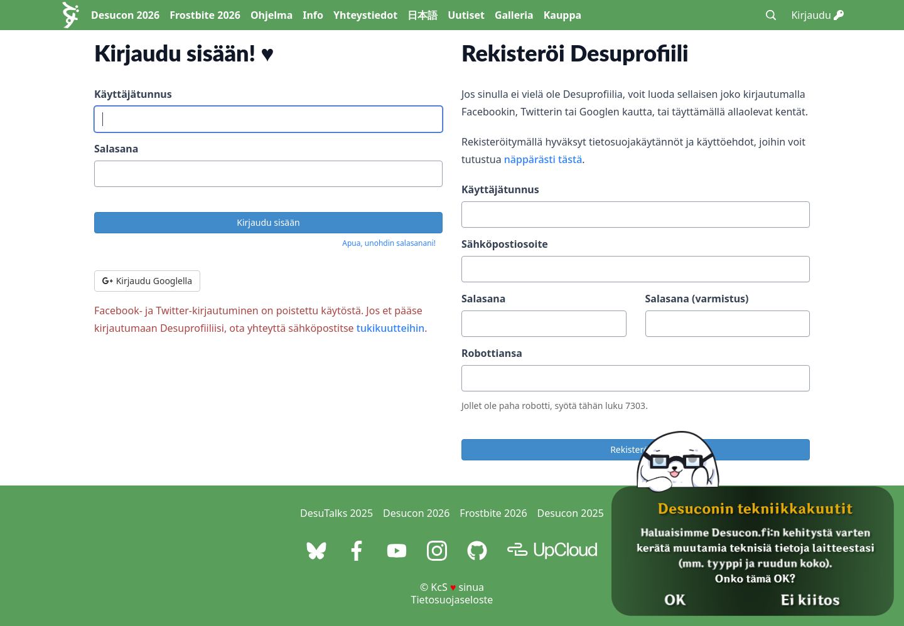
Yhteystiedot (365, 15)
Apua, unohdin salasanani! (389, 243)
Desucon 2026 (125, 15)
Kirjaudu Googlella (147, 281)
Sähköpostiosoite (504, 244)
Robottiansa (491, 353)
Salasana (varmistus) (697, 298)
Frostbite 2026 (205, 15)
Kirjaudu (817, 15)
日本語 (422, 15)
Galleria (514, 15)
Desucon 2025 (570, 513)
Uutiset (466, 15)
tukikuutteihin (391, 328)
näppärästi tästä (543, 159)
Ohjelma (271, 15)
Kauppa (562, 15)
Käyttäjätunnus (133, 94)
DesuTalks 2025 (336, 513)
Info (313, 15)
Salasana (116, 149)
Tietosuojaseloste (452, 600)
